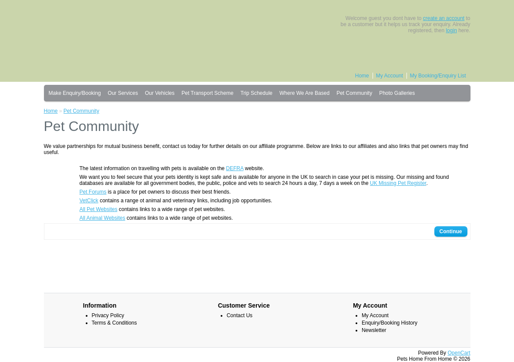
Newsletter (374, 330)
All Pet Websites (99, 209)
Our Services (123, 93)
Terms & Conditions (114, 323)
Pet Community (354, 93)
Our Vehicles (160, 93)
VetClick (89, 201)
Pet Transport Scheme (207, 93)
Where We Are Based (304, 93)
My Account (389, 76)
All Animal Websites (102, 218)
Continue (451, 231)
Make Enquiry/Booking (75, 93)
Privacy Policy (108, 315)
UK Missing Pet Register (398, 183)
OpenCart (458, 353)
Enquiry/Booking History (389, 323)
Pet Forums (93, 192)
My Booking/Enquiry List (438, 76)
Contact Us (239, 315)
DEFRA (234, 168)
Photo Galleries (397, 93)
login (451, 30)
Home (362, 76)
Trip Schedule (256, 93)
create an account (443, 18)
